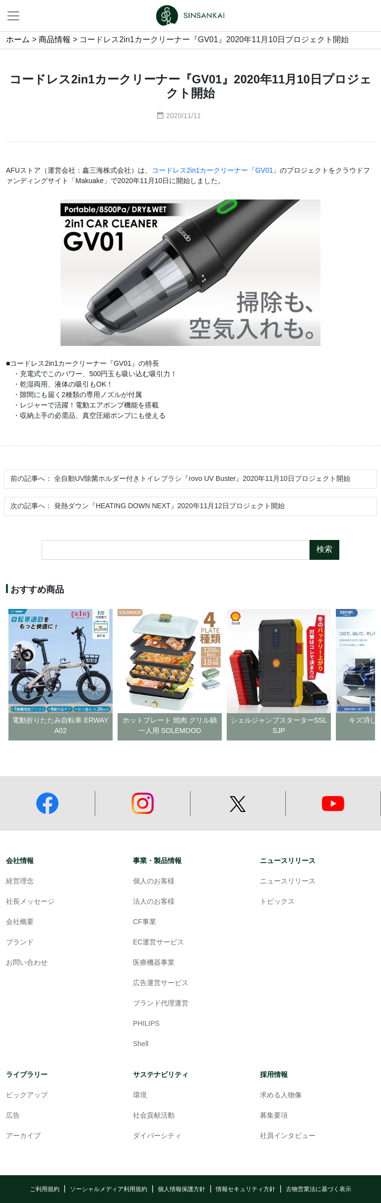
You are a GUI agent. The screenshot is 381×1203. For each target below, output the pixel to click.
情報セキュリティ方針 (245, 1189)
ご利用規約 (45, 1189)
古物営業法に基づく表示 (318, 1189)
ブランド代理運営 (161, 1003)
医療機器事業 (154, 963)
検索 (324, 549)
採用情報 (274, 1074)
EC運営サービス (158, 942)
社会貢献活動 (154, 1116)
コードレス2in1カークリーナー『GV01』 (216, 171)
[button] (362, 666)
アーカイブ (23, 1136)
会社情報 (20, 861)
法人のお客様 (154, 902)
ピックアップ (27, 1095)
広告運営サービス (161, 983)
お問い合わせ (27, 963)
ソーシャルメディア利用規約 (108, 1189)
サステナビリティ (161, 1074)
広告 (13, 1116)
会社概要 (20, 922)
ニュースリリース (288, 861)
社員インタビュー (288, 1136)
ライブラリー (27, 1074)
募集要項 (274, 1116)
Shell (140, 1044)
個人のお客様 (154, 881)
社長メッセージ (30, 902)
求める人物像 (281, 1095)
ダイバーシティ (157, 1136)
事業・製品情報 (157, 861)
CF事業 (144, 922)
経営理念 (20, 881)
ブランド (20, 942)
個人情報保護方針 (181, 1189)
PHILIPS (146, 1024)
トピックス (277, 902)
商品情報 (54, 40)
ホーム (18, 40)
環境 (140, 1095)
